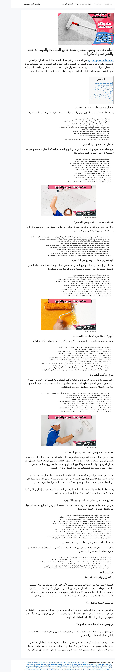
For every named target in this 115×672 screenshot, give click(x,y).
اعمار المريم (84, 666)
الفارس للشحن (43, 669)
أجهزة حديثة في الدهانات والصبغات (92, 91)
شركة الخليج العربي (57, 664)
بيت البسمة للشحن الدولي (29, 662)
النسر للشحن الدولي (18, 669)
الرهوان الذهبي (17, 662)
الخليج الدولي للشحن (92, 669)
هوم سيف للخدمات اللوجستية (64, 666)
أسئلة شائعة (98, 100)
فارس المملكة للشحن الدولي (48, 667)
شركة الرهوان (40, 662)
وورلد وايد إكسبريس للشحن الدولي (31, 667)
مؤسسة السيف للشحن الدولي (43, 664)
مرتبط (99, 102)
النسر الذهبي (48, 662)
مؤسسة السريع (66, 664)
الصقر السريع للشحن (80, 669)
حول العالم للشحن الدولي (49, 666)
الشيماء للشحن (92, 666)
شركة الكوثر (51, 669)
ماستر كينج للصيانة (20, 4)
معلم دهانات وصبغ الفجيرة (89, 60)
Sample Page (97, 4)
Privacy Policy (86, 4)
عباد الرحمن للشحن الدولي (31, 669)
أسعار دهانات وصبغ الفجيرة (94, 85)
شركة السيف (71, 669)
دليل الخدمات (76, 666)
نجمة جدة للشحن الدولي (74, 667)
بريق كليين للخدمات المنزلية (89, 667)
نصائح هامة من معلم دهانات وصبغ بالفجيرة (90, 97)
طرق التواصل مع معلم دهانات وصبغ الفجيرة (89, 98)
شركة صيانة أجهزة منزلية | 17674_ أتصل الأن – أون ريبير (65, 4)
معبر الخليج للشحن (29, 664)
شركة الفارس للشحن (76, 664)
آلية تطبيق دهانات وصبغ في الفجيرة (92, 89)
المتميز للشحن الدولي (61, 667)
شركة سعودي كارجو (88, 664)
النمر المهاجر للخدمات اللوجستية (67, 662)
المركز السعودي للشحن (61, 669)
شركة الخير (97, 664)
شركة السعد (55, 662)
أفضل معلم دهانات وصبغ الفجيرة (92, 83)
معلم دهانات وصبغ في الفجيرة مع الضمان (90, 95)
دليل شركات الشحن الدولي (35, 666)
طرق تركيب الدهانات (95, 93)
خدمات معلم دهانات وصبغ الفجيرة (92, 87)
